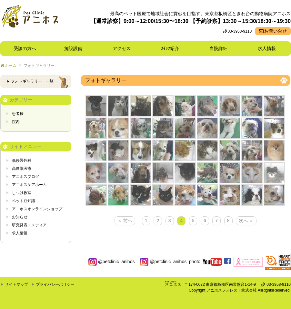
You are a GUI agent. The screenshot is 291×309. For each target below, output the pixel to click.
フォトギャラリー (39, 65)
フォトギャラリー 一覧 (32, 81)
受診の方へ (25, 48)
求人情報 (267, 48)
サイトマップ (16, 284)
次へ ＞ (246, 220)
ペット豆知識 (23, 201)
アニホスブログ (25, 176)
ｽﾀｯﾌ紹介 (172, 48)
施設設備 (75, 48)
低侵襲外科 (21, 160)
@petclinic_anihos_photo (170, 261)
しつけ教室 (21, 193)
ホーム (10, 65)
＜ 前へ (124, 220)
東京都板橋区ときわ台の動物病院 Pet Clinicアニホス (29, 21)
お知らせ (19, 217)
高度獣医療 (21, 168)
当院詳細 (218, 48)
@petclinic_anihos (111, 261)
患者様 (18, 113)
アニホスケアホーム (29, 184)
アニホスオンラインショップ (37, 209)
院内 (16, 121)
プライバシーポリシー (55, 284)
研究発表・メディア (29, 225)
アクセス (122, 48)
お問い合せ (275, 31)
